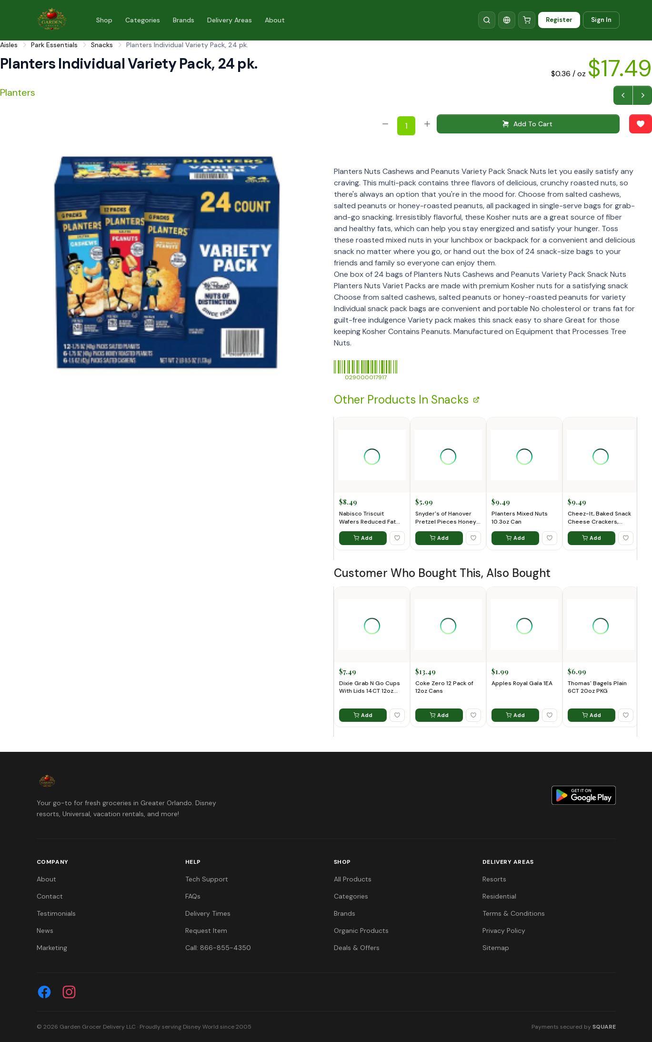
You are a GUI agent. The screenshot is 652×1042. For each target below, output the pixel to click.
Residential (499, 896)
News (45, 930)
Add (362, 538)
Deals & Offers (357, 947)
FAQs (193, 896)
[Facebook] (44, 992)
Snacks (102, 44)
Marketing (52, 947)
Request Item (206, 930)
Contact (50, 896)
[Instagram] (69, 992)
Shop (104, 20)
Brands (183, 20)
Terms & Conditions (513, 913)
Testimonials (56, 913)
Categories (142, 20)
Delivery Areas (229, 20)
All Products (352, 879)
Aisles (9, 44)
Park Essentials (54, 44)
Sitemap (495, 947)
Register (559, 20)
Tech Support (206, 879)
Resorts (494, 879)
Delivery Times (208, 913)
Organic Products (361, 930)
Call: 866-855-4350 (218, 947)
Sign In (601, 20)
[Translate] (506, 20)
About (275, 20)
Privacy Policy (503, 930)
